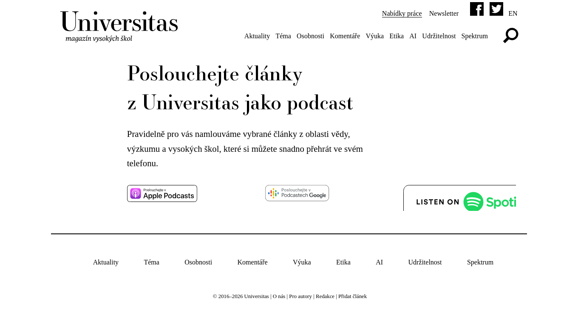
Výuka (375, 36)
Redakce (325, 296)
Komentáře (345, 36)
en (512, 13)
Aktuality (257, 36)
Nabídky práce (402, 13)
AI (412, 36)
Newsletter (444, 13)
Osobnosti (310, 36)
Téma (283, 36)
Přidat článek (352, 296)
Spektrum (475, 36)
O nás (279, 296)
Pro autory (300, 296)
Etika (396, 36)
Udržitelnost (439, 36)
